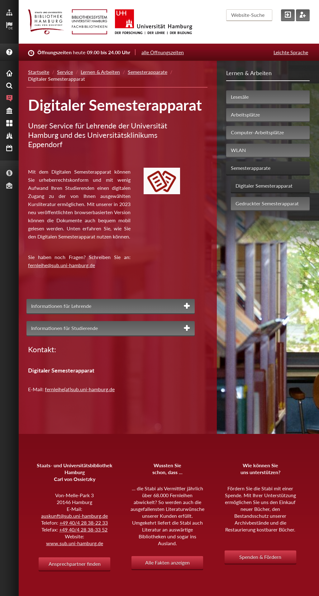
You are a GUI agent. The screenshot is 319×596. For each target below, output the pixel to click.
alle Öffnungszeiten (162, 52)
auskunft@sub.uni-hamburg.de (74, 516)
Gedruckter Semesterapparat (267, 203)
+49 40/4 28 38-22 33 (84, 523)
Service (65, 72)
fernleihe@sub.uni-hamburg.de (61, 265)
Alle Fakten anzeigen (167, 562)
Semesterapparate (147, 72)
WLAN (238, 150)
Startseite (38, 72)
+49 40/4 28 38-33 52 (83, 529)
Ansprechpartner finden (75, 564)
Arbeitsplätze (245, 115)
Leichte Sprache (291, 52)
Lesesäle (240, 97)
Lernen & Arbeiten (100, 72)
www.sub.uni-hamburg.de (74, 543)
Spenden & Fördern (260, 557)
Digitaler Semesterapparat (264, 186)
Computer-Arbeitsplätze (257, 132)
